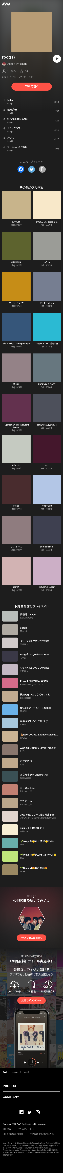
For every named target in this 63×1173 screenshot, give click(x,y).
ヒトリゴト (16, 222)
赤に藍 (16, 587)
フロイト (16, 506)
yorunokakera (46, 547)
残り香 (16, 384)
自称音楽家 (16, 262)
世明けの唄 (47, 506)
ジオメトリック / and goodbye (16, 343)
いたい (47, 262)
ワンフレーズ (16, 547)
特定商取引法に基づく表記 (42, 1134)
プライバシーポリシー (27, 1129)
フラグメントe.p (47, 303)
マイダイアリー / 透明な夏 (47, 343)
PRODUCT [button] (10, 1086)
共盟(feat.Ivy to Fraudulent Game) (16, 426)
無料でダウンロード (31, 1000)
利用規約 (7, 1129)
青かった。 (16, 465)
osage (23, 63)
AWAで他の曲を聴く (31, 937)
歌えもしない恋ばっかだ (46, 222)
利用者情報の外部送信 (13, 1134)
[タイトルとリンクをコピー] (42, 169)
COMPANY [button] (11, 1097)
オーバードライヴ (16, 303)
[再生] (57, 59)
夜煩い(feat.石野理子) (47, 425)
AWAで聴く (31, 86)
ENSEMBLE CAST (46, 384)
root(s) (26, 1072)
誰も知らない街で (47, 587)
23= (46, 465)
